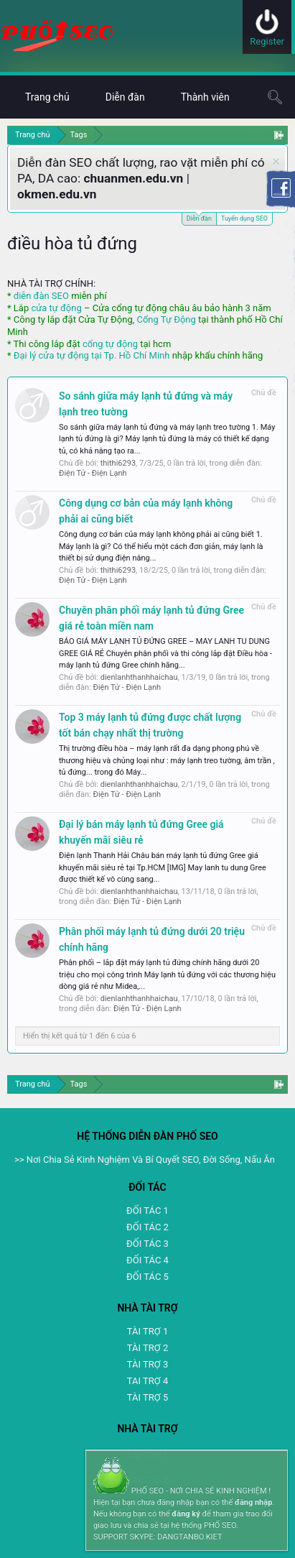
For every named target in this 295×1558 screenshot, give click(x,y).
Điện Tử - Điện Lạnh (93, 473)
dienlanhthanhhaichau (139, 677)
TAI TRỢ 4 (147, 1380)
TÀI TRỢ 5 (147, 1397)
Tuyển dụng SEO (244, 218)
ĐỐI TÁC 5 (147, 1276)
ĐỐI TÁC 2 (147, 1227)
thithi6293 (118, 463)
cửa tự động (56, 308)
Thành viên (205, 97)
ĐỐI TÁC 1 (147, 1210)
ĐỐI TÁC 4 (147, 1260)
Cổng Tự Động (165, 319)
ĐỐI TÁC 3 (147, 1243)
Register (267, 41)
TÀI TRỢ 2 (147, 1347)
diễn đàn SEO (41, 295)
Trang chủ (47, 97)
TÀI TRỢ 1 (147, 1331)
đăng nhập (253, 1502)
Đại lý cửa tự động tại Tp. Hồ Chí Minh (92, 355)
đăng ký (186, 1513)
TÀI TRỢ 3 (147, 1364)
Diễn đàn (199, 217)
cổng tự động (110, 343)
